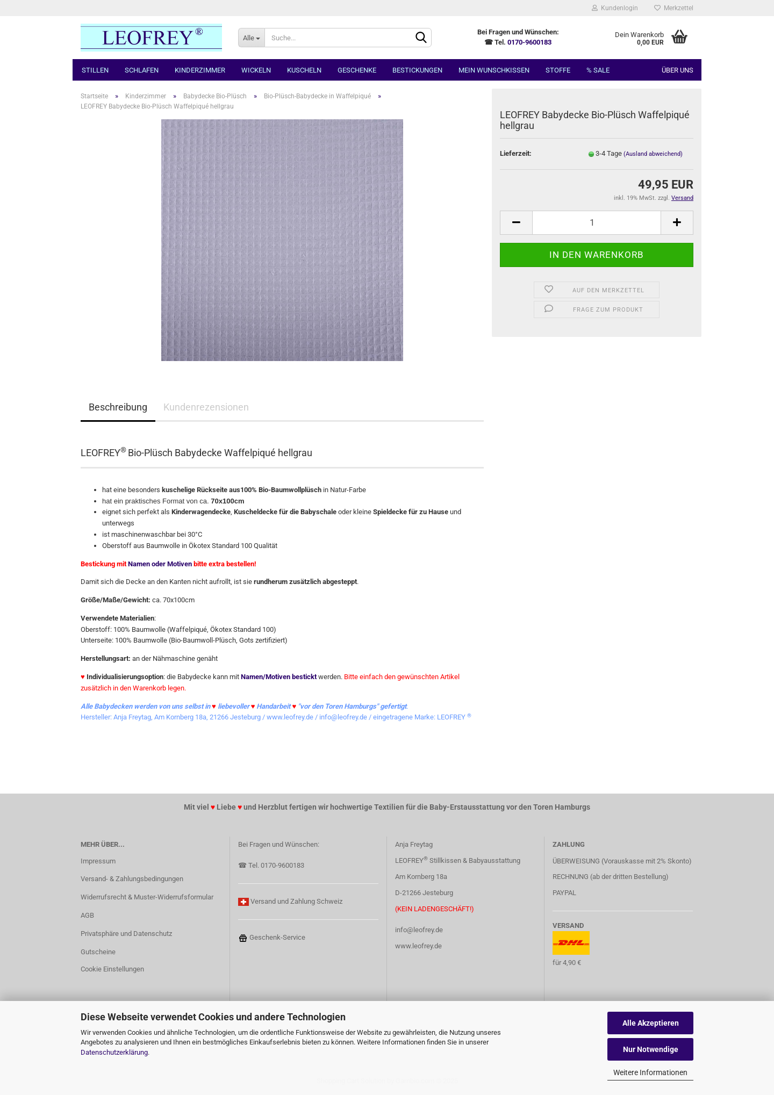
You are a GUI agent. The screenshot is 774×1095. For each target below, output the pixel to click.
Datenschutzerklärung (114, 1052)
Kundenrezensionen (206, 407)
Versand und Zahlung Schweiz (296, 901)
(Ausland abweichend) (653, 153)
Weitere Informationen (650, 1072)
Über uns (677, 70)
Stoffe (558, 70)
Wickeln (256, 70)
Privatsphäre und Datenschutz (126, 934)
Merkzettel (673, 8)
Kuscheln (304, 70)
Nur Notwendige (650, 1049)
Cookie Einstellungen (112, 969)
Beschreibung (118, 407)
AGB (87, 915)
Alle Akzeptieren (650, 1023)
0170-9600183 (529, 42)
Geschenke (357, 70)
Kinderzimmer (200, 70)
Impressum (98, 861)
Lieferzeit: (516, 153)
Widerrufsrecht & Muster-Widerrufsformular (147, 897)
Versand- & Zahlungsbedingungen (132, 879)
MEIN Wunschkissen (493, 70)
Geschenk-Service (271, 937)
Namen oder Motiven (160, 564)
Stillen (95, 70)
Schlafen (142, 70)
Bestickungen (417, 70)
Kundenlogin (615, 8)
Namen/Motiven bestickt (279, 677)
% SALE (598, 70)
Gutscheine (98, 952)
